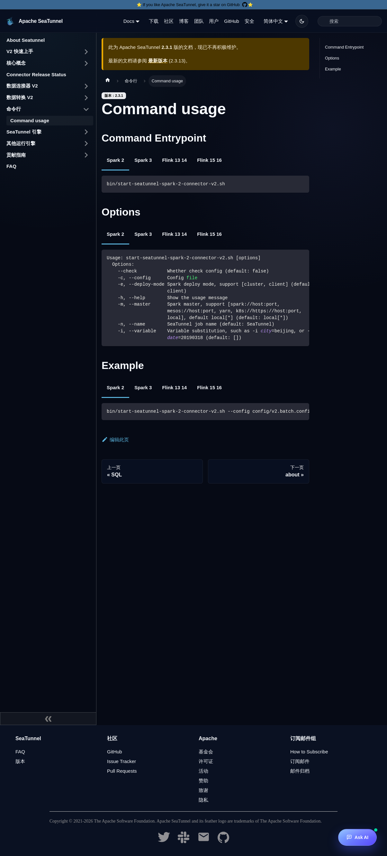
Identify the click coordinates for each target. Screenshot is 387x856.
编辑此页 (115, 439)
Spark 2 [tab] (115, 160)
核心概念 (16, 63)
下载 (153, 21)
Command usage (29, 120)
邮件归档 (300, 771)
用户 (214, 21)
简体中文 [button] (273, 21)
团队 (199, 21)
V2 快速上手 (19, 51)
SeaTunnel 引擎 (23, 131)
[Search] (350, 21)
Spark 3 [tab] (143, 160)
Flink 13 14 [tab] (174, 160)
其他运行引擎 (20, 143)
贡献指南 (16, 155)
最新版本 (157, 60)
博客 (184, 21)
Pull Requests (122, 771)
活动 (203, 771)
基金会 (206, 751)
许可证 (206, 761)
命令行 (13, 109)
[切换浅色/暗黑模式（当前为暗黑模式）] (301, 21)
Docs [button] (128, 21)
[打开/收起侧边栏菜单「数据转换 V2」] (86, 98)
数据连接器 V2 (22, 85)
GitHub (231, 21)
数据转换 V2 (19, 97)
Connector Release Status (36, 74)
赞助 (203, 780)
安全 (249, 21)
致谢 (203, 790)
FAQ (11, 166)
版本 (20, 761)
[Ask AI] (357, 837)
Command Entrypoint (344, 47)
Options (332, 58)
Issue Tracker (121, 761)
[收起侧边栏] (48, 718)
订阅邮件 (300, 761)
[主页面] (108, 81)
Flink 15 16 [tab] (209, 160)
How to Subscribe (309, 751)
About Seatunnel (25, 40)
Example (333, 69)
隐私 (203, 800)
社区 (169, 21)
